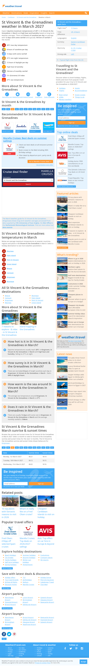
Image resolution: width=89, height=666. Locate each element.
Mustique (10, 282)
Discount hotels (11, 585)
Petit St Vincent (13, 260)
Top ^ (4, 639)
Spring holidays (10, 565)
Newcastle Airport (47, 603)
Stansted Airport (11, 603)
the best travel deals (74, 341)
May (21, 109)
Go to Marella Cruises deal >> (40, 162)
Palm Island (11, 256)
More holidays (7, 569)
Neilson (25, 583)
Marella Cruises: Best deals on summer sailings (25, 140)
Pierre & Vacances (47, 580)
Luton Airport (28, 598)
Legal (9, 654)
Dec (52, 109)
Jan (4, 109)
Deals (26, 13)
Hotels (77, 88)
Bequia (9, 269)
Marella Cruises (28, 585)
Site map (10, 656)
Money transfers (65, 99)
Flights (61, 91)
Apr (17, 109)
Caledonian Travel (47, 583)
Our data (21, 648)
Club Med (43, 585)
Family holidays (10, 560)
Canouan (10, 273)
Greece (50, 650)
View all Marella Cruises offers (44, 165)
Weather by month (17, 97)
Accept (83, 662)
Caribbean (11, 17)
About (10, 648)
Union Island (11, 265)
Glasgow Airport (46, 600)
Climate (39, 656)
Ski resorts (44, 560)
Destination (7, 178)
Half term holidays (12, 563)
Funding (21, 654)
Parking (39, 654)
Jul (30, 109)
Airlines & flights (11, 583)
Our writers (22, 650)
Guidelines (22, 652)
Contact (10, 650)
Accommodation (81, 91)
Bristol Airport (10, 605)
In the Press (19, 657)
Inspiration (34, 13)
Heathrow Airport (29, 625)
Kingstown (11, 278)
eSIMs (61, 97)
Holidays (62, 88)
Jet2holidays (27, 580)
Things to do (79, 97)
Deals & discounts (49, 97)
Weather (6, 13)
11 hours (74, 28)
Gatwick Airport (46, 598)
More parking (7, 609)
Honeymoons (28, 565)
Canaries (50, 648)
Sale (9, 154)
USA (49, 656)
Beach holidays (10, 556)
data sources (7, 228)
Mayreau (10, 252)
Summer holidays (29, 556)
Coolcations (44, 556)
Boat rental (63, 95)
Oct (43, 109)
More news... (62, 408)
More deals (6, 589)
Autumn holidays (29, 558)
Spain (49, 652)
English (73, 38)
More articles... (62, 248)
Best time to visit (7, 97)
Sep (39, 109)
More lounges (7, 629)
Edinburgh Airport (29, 605)
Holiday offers (10, 578)
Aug (34, 109)
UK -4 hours (75, 32)
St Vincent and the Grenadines (26, 17)
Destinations (16, 13)
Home (4, 17)
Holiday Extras (45, 578)
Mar (12, 109)
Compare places (46, 558)
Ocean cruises (80, 95)
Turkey (50, 654)
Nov (47, 109)
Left (72, 54)
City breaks (9, 558)
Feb (8, 109)
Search (52, 13)
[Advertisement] (55, 6)
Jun (26, 109)
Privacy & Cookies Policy (42, 663)
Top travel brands (11, 580)
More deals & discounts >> (66, 186)
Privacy (10, 652)
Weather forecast (28, 97)
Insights (44, 13)
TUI (24, 578)
